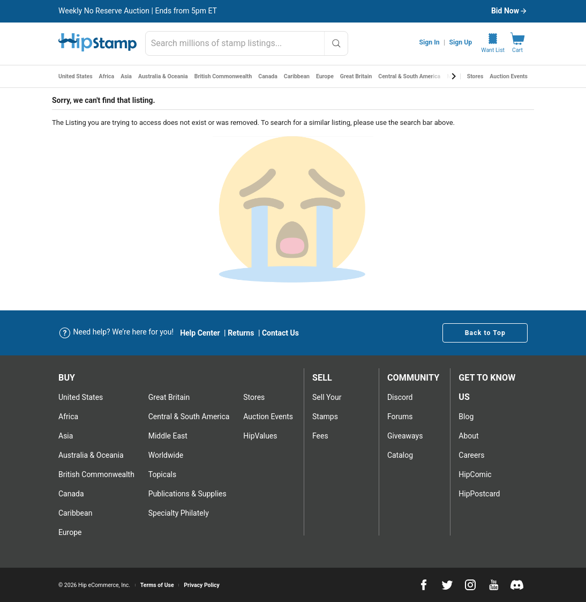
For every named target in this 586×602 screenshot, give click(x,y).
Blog (466, 416)
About (468, 436)
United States (75, 76)
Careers (471, 455)
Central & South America (409, 76)
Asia (126, 76)
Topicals (162, 474)
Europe (325, 76)
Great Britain (356, 76)
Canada (267, 76)
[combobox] (246, 43)
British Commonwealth (223, 76)
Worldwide (165, 455)
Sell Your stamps (326, 407)
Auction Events (509, 76)
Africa (107, 76)
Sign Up (460, 42)
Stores (475, 76)
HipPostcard (479, 493)
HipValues (260, 436)
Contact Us (280, 333)
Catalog (400, 455)
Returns (241, 333)
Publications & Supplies (187, 493)
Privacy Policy (202, 585)
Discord (400, 397)
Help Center (200, 333)
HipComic (475, 474)
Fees (320, 436)
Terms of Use (157, 585)
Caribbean (297, 76)
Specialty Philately (178, 513)
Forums (400, 416)
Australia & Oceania (163, 76)
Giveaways (405, 436)
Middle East (167, 436)
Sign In (429, 42)
